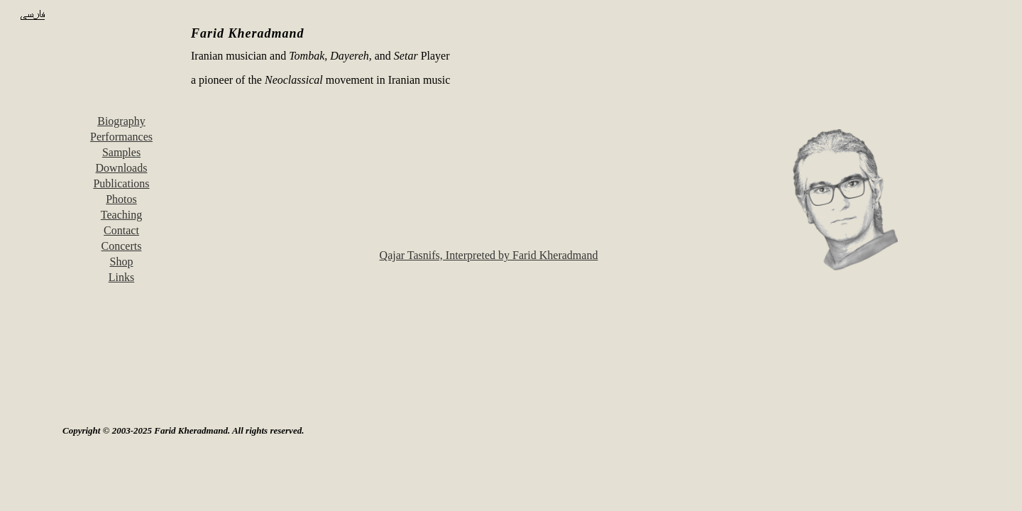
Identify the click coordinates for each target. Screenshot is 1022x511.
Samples (121, 152)
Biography (121, 121)
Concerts (121, 246)
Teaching (121, 215)
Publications (121, 183)
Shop (121, 262)
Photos (121, 199)
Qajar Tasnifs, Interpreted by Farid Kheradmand (489, 255)
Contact (121, 230)
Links (121, 277)
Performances (121, 137)
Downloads (122, 168)
